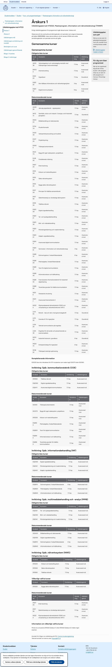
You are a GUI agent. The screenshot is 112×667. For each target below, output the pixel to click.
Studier (19, 15)
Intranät (23, 2)
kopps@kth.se (56, 638)
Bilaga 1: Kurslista (9, 53)
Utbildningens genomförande (13, 50)
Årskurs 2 (7, 34)
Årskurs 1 (6, 30)
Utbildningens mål (9, 37)
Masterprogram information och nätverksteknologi (58, 15)
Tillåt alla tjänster (56, 662)
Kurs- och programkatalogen (32, 15)
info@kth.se (89, 652)
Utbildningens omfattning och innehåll (13, 42)
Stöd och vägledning (9, 652)
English (107, 7)
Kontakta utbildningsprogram (67, 649)
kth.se (5, 2)
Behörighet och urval (10, 46)
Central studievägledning (66, 636)
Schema (33, 649)
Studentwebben (14, 2)
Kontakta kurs (62, 652)
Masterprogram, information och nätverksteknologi (13, 22)
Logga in (106, 2)
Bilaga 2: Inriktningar (10, 57)
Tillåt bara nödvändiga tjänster (36, 662)
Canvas (32, 652)
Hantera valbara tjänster (13, 662)
